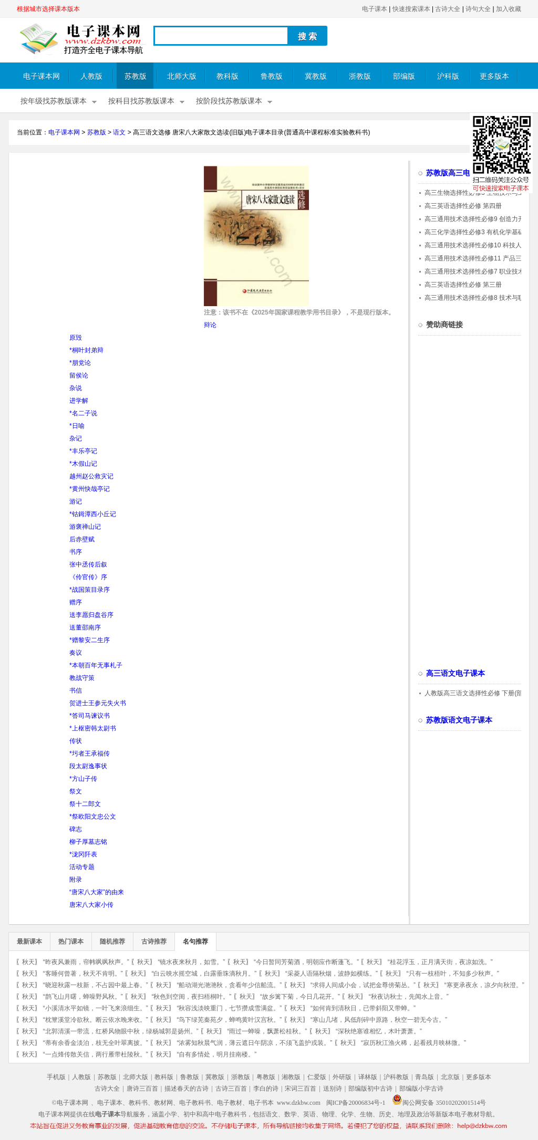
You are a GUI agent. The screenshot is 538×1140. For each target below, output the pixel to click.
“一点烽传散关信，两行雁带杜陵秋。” (95, 1054)
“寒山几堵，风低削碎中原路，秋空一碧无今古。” (379, 1019)
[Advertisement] (105, 239)
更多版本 (494, 76)
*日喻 (77, 426)
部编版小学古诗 (421, 1088)
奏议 (75, 652)
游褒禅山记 (85, 526)
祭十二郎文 (85, 804)
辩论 (210, 325)
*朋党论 (80, 363)
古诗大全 (447, 9)
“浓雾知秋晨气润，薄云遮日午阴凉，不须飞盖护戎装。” (254, 1043)
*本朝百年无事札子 (95, 665)
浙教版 (360, 76)
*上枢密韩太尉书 (92, 728)
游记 (75, 501)
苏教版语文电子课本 (459, 720)
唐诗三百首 (142, 1088)
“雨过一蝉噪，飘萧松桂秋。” (267, 1031)
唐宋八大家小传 (91, 904)
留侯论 (78, 375)
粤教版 (265, 1077)
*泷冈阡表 (83, 854)
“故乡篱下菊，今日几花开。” (300, 996)
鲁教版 (272, 76)
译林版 (367, 1077)
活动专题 (82, 867)
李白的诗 (265, 1088)
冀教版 (316, 76)
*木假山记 (83, 463)
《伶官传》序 (88, 577)
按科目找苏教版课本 (141, 101)
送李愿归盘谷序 (91, 615)
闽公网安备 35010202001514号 (439, 1102)
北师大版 (181, 76)
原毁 (75, 337)
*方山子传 (83, 778)
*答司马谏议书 (89, 715)
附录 (75, 879)
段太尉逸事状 (88, 766)
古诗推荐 (154, 941)
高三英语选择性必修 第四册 (463, 206)
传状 (75, 741)
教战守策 (82, 678)
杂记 (75, 438)
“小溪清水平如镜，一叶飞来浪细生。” (95, 1008)
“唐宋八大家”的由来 (96, 892)
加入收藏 (508, 9)
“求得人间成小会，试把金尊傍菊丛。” (363, 985)
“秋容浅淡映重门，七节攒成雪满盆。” (229, 1008)
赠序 (75, 602)
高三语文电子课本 (455, 673)
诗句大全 (478, 9)
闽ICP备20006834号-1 (356, 1102)
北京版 (450, 1077)
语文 (119, 132)
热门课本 (71, 941)
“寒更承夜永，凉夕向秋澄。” (484, 985)
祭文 (75, 791)
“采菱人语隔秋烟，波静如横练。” (331, 973)
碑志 (75, 829)
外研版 (342, 1077)
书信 (75, 690)
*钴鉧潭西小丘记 (92, 514)
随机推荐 (112, 941)
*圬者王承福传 (89, 753)
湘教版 (291, 1077)
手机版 (56, 1077)
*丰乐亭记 (83, 451)
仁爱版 (316, 1077)
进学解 (78, 400)
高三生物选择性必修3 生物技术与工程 (478, 192)
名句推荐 (195, 941)
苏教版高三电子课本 (459, 173)
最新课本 (29, 941)
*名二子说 (83, 413)
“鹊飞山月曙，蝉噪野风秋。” (83, 996)
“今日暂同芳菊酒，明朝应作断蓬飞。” (306, 962)
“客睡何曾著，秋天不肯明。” (83, 973)
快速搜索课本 (411, 9)
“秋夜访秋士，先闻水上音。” (409, 996)
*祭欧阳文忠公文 (92, 816)
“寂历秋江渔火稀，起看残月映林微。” (413, 1043)
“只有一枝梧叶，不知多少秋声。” (453, 973)
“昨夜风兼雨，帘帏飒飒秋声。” (86, 962)
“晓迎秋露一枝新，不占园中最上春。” (95, 985)
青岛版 (424, 1077)
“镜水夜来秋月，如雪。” (191, 962)
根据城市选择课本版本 (48, 9)
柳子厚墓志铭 (88, 841)
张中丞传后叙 (88, 564)
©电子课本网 (70, 1102)
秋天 (28, 962)
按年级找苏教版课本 (53, 101)
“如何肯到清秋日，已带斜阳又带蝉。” (363, 1008)
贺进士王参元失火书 (97, 703)
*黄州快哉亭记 (89, 489)
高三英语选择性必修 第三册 (463, 284)
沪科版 (448, 76)
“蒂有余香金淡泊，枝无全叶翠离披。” (95, 1043)
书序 (75, 552)
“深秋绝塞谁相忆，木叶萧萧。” (379, 1031)
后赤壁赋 (82, 539)
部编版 (404, 76)
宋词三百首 (300, 1088)
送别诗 (332, 1088)
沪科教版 (396, 1077)
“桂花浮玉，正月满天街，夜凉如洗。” (440, 962)
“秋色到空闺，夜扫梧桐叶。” (191, 996)
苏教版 (136, 76)
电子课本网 (41, 76)
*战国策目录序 (89, 589)
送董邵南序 (85, 627)
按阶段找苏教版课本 (229, 101)
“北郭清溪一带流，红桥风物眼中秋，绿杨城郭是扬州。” (121, 1031)
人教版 (91, 76)
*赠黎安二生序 (89, 640)
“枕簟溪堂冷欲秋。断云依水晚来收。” (95, 1019)
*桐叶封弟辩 (86, 350)
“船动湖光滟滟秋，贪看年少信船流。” (229, 985)
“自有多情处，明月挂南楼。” (216, 1054)
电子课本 (374, 9)
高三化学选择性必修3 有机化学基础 (474, 232)
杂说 (75, 388)
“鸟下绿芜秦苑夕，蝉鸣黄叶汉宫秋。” (229, 1019)
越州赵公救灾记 (91, 476)
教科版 (227, 76)
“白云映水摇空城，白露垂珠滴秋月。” (203, 973)
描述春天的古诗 (186, 1088)
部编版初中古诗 (370, 1088)
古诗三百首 (231, 1088)
